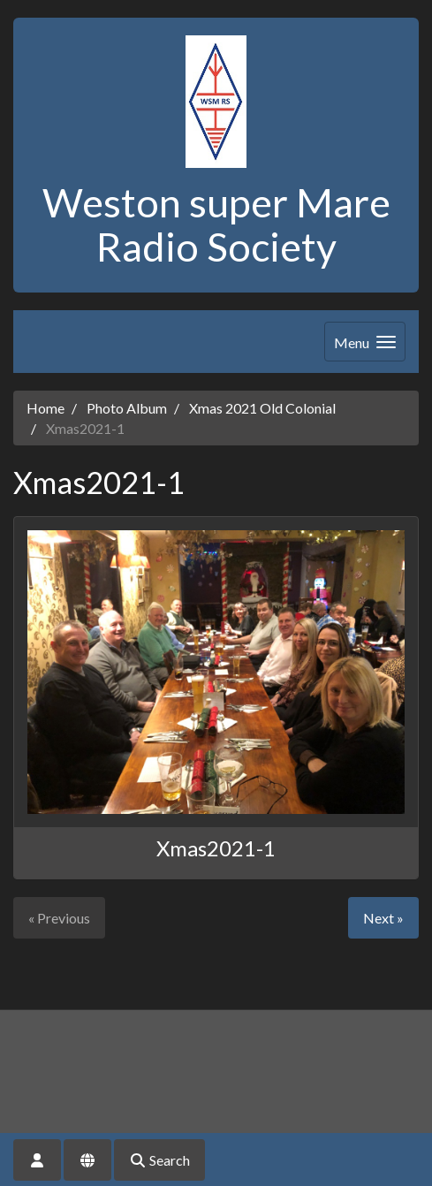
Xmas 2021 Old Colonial (262, 407)
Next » (383, 917)
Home (45, 407)
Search (159, 1160)
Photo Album (127, 407)
